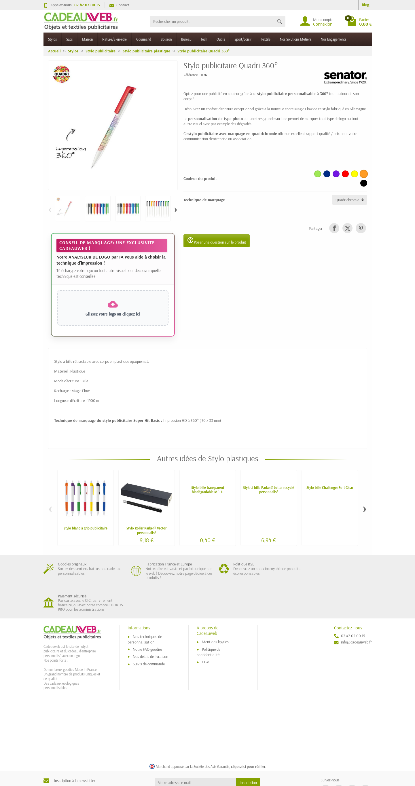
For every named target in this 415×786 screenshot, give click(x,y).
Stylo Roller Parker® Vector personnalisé (146, 530)
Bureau (186, 39)
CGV (205, 630)
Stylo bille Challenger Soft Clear (329, 487)
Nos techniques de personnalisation (145, 608)
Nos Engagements (333, 39)
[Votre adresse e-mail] (195, 751)
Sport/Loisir (242, 39)
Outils (221, 39)
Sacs (69, 39)
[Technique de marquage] (349, 200)
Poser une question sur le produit (216, 241)
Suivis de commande (149, 632)
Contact (119, 4)
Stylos (52, 39)
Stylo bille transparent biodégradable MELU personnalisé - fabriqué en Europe (207, 491)
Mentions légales (215, 610)
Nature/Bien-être (114, 39)
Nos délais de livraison (150, 625)
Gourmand (143, 39)
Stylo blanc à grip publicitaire (85, 528)
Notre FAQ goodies (147, 617)
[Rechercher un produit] (212, 21)
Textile (265, 39)
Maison (87, 39)
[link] (334, 228)
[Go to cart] (359, 21)
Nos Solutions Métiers (295, 39)
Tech (204, 39)
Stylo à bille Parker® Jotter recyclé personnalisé (268, 489)
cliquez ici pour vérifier (248, 734)
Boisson (166, 39)
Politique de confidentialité (208, 620)
